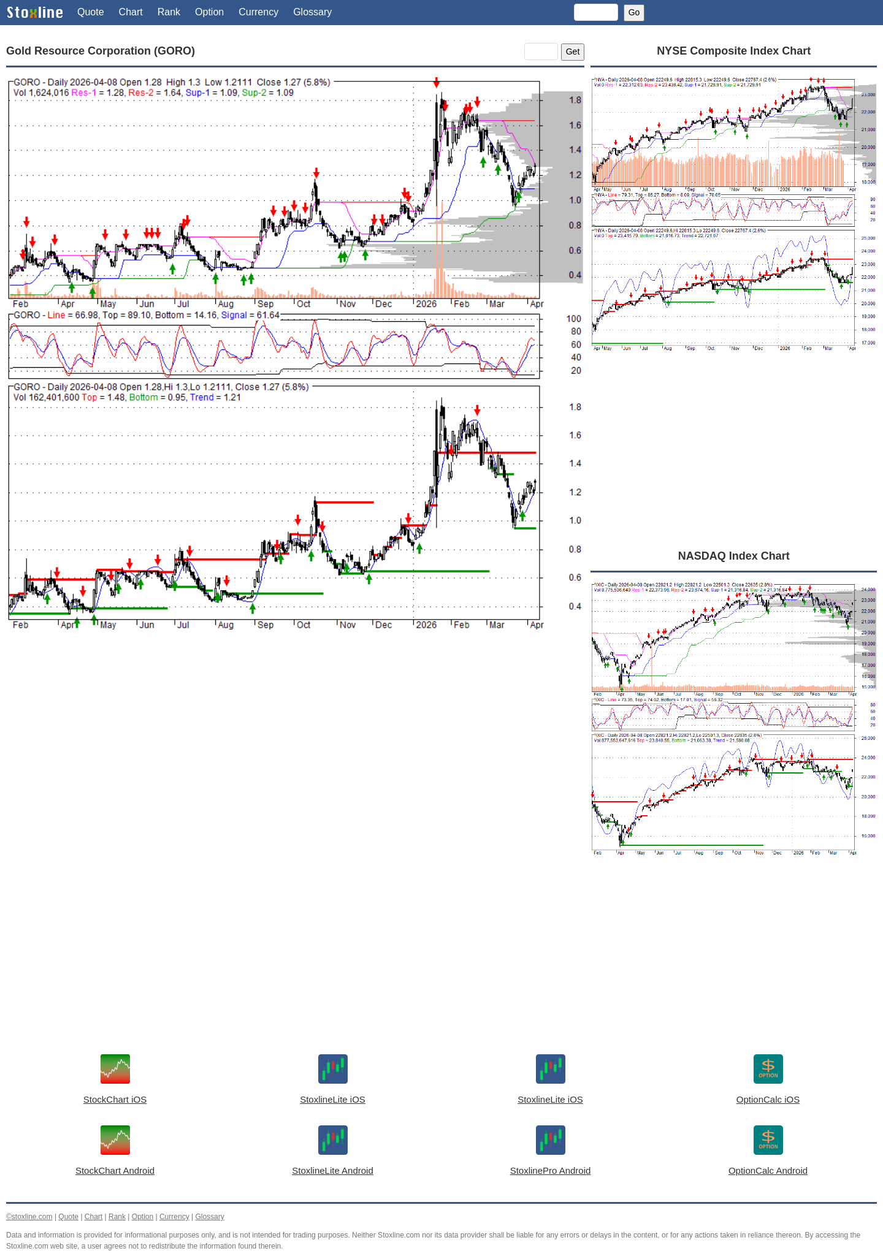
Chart (131, 12)
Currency (258, 12)
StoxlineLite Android (332, 1170)
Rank (169, 12)
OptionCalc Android (768, 1170)
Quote (90, 12)
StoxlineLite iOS (332, 1099)
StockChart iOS (115, 1099)
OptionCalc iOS (768, 1099)
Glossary (312, 12)
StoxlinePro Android (550, 1170)
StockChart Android (115, 1170)
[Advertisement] (295, 762)
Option (209, 12)
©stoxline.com (29, 1216)
